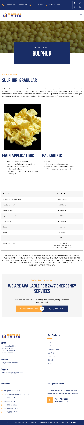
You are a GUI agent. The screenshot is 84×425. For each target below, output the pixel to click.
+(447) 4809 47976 (55, 308)
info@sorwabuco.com (29, 308)
